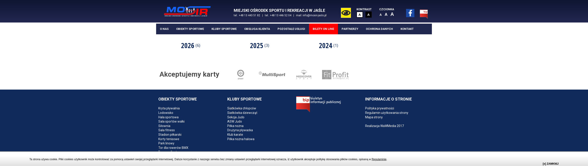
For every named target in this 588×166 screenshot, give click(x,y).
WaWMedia (388, 126)
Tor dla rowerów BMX (173, 148)
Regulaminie (379, 159)
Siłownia (164, 126)
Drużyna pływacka (240, 130)
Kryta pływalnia (169, 109)
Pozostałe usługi (291, 29)
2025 (259, 46)
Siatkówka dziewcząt (242, 113)
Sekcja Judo (235, 117)
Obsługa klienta (257, 29)
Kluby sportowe (224, 29)
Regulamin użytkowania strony (386, 113)
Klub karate (235, 135)
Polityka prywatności (379, 109)
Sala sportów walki (171, 122)
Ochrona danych (379, 29)
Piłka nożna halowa (240, 139)
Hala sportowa (168, 117)
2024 (328, 46)
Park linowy (166, 144)
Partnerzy (350, 29)
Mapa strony (374, 117)
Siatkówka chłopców (241, 109)
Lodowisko (165, 113)
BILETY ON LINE (323, 29)
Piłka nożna (235, 126)
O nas (164, 29)
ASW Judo (234, 122)
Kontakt (407, 29)
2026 (190, 46)
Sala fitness (166, 130)
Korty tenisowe (168, 139)
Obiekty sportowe (190, 29)
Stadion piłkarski (169, 135)
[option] (190, 45)
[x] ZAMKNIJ (550, 163)
